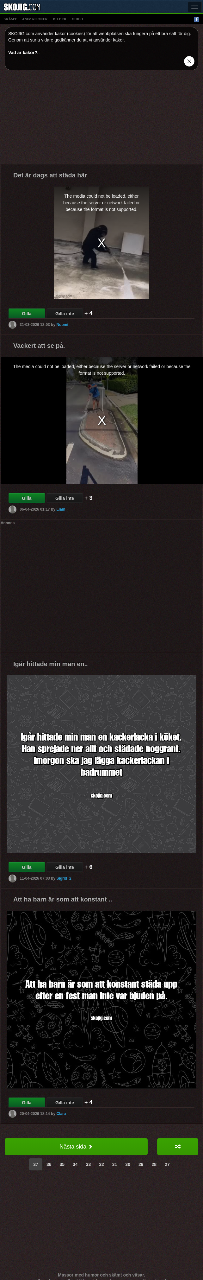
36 (49, 1164)
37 (35, 1164)
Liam (60, 509)
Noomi (62, 324)
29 (141, 1164)
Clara (61, 1113)
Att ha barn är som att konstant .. (62, 899)
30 (127, 1164)
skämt (10, 19)
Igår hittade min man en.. (50, 663)
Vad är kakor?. (23, 52)
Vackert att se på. (39, 345)
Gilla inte (64, 313)
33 (88, 1164)
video (77, 19)
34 (75, 1164)
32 (101, 1164)
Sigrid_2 (63, 878)
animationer (34, 19)
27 (167, 1164)
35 (62, 1164)
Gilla (26, 313)
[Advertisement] (101, 119)
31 (114, 1164)
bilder (59, 19)
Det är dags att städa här (50, 175)
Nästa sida (76, 1146)
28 (154, 1164)
